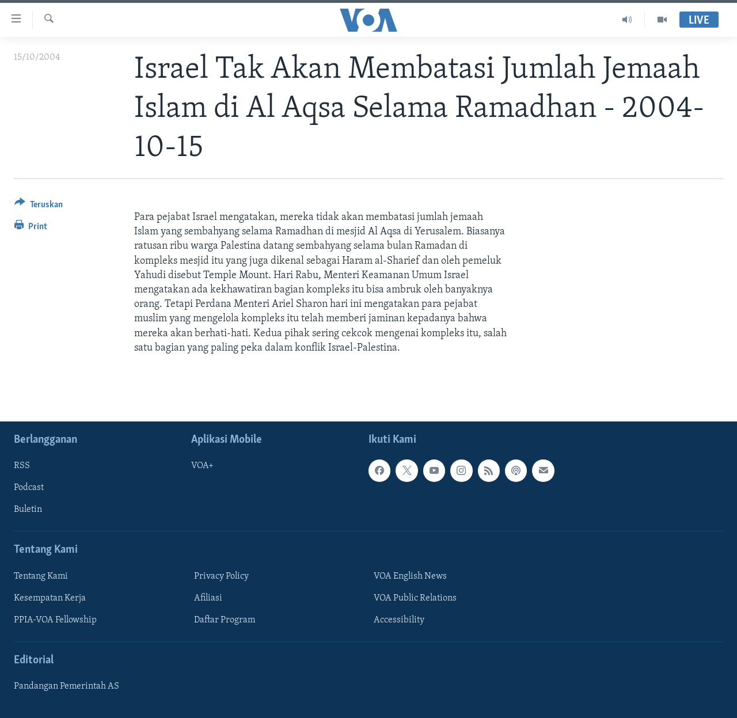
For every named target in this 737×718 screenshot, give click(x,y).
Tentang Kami (41, 576)
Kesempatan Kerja (50, 598)
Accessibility (399, 620)
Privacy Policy (221, 576)
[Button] (38, 206)
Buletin (28, 509)
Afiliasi (208, 598)
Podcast (29, 487)
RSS (22, 465)
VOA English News (410, 576)
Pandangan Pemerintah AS (66, 686)
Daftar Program (224, 620)
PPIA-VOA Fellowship (55, 620)
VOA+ (202, 465)
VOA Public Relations (415, 598)
